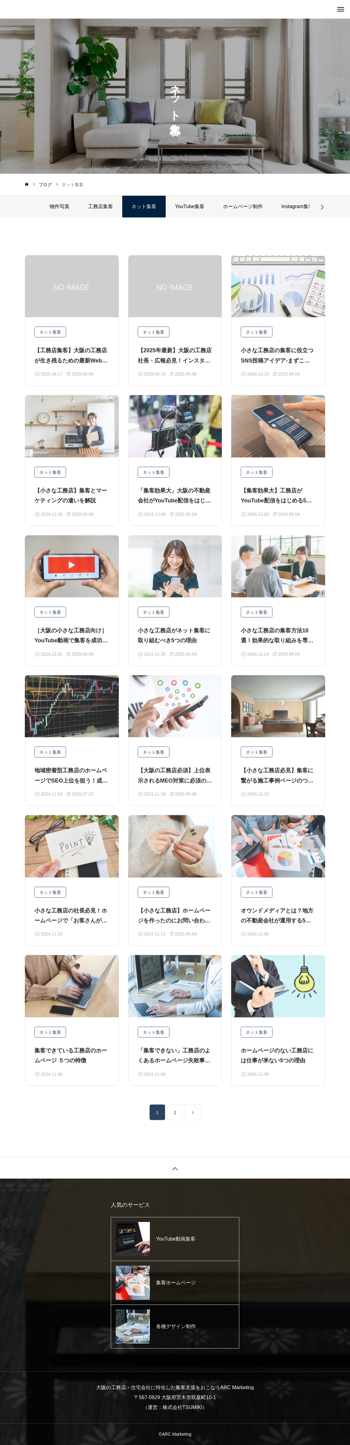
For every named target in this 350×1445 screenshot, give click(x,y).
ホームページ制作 (243, 206)
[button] (322, 206)
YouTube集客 (189, 206)
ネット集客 (50, 345)
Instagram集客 (297, 206)
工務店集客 (100, 206)
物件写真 (60, 206)
